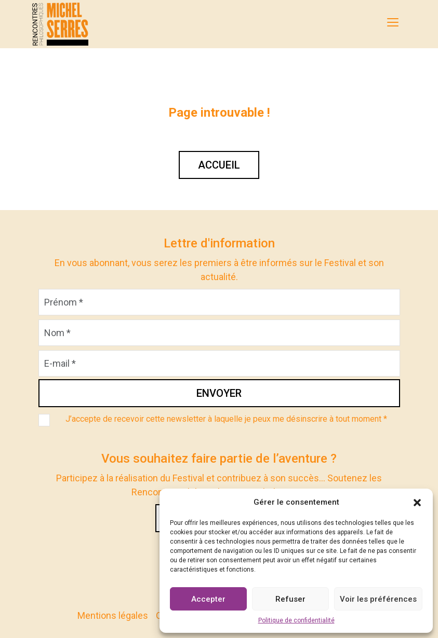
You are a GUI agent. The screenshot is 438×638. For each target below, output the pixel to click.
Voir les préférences (378, 599)
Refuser (290, 599)
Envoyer (219, 393)
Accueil (219, 165)
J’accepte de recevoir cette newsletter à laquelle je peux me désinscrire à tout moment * (226, 419)
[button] (417, 502)
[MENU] (393, 22)
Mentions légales (112, 615)
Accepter (208, 599)
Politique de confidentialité (296, 620)
